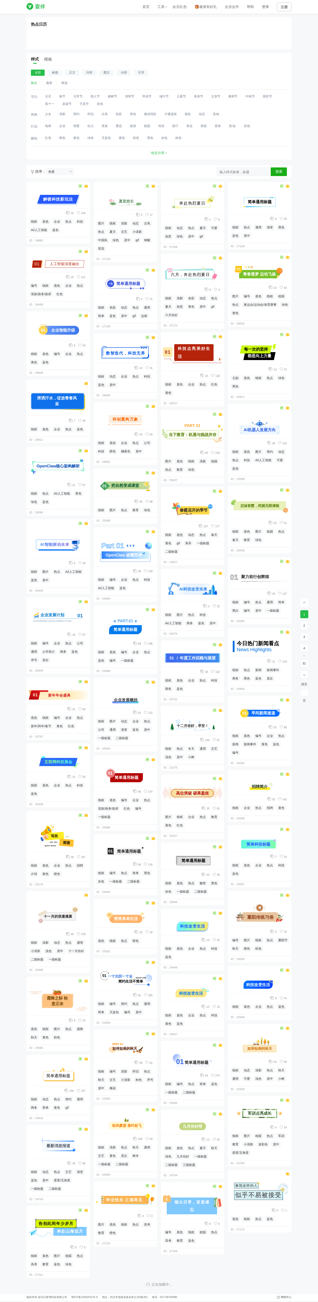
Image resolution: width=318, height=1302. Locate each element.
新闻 (258, 670)
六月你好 (171, 315)
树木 (135, 1156)
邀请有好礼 (206, 7)
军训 (281, 1136)
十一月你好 (76, 951)
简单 (45, 1107)
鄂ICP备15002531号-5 (84, 1297)
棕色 (57, 1037)
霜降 (80, 1029)
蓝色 (55, 230)
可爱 (214, 228)
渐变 (80, 1172)
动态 (57, 942)
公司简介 (48, 651)
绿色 (34, 502)
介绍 (34, 874)
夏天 (113, 231)
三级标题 (189, 1165)
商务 (63, 651)
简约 (68, 1099)
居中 (45, 580)
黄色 (34, 362)
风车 (188, 543)
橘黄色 (125, 451)
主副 (235, 378)
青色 (78, 493)
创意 (168, 236)
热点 (68, 221)
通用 (34, 651)
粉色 (139, 1080)
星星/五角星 (62, 1180)
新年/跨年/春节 (41, 726)
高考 (34, 1264)
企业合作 (232, 7)
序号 (34, 660)
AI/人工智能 (39, 230)
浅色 (48, 951)
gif (67, 1107)
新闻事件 (273, 670)
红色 (60, 294)
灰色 (101, 881)
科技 (80, 221)
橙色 (57, 874)
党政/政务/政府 (41, 294)
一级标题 (55, 959)
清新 (45, 942)
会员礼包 (179, 7)
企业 (57, 221)
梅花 (113, 1088)
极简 (203, 883)
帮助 (250, 7)
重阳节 (283, 940)
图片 (45, 571)
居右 (45, 660)
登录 (265, 7)
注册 (284, 7)
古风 (147, 223)
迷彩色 (263, 1144)
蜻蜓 (147, 240)
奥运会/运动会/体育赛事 (260, 304)
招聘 (80, 865)
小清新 (35, 951)
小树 (191, 757)
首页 (146, 7)
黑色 (147, 873)
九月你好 (183, 1156)
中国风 (102, 240)
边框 (144, 316)
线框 (34, 221)
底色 (45, 221)
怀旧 (135, 1071)
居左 (124, 1156)
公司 (80, 643)
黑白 (235, 610)
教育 (45, 1264)
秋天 (34, 1037)
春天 (214, 535)
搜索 (278, 171)
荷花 (101, 248)
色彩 (113, 307)
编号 (34, 285)
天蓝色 (114, 1012)
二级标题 (37, 959)
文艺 (68, 1172)
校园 (68, 1256)
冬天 (191, 748)
